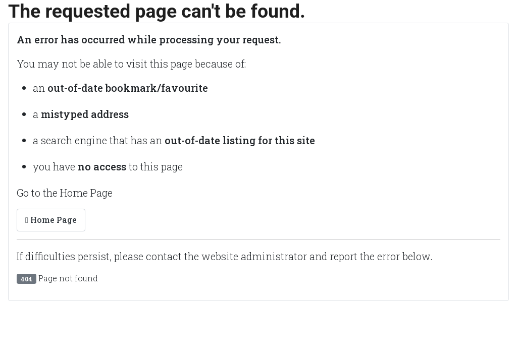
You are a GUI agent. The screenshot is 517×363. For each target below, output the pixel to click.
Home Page (51, 219)
